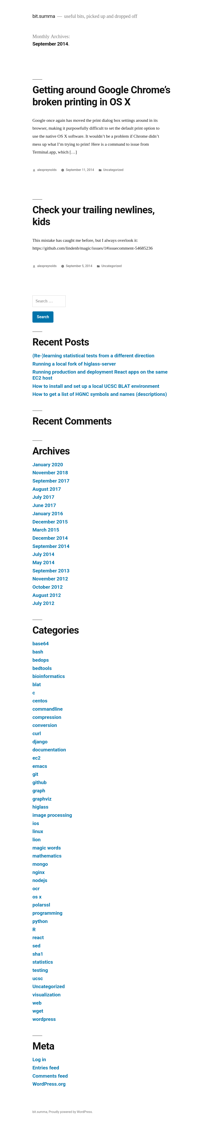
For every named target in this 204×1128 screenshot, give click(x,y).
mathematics (47, 856)
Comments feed (50, 1076)
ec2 (36, 758)
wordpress (44, 1019)
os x (36, 897)
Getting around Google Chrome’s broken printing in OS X (101, 96)
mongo (40, 864)
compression (46, 717)
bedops (40, 660)
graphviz (42, 799)
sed (36, 946)
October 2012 (47, 587)
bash (37, 652)
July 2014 (43, 554)
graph (38, 791)
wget (37, 1011)
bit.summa (43, 16)
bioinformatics (48, 676)
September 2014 (50, 546)
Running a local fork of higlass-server (74, 364)
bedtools (42, 668)
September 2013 (50, 571)
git (35, 774)
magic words (46, 848)
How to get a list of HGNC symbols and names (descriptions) (99, 394)
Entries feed (45, 1068)
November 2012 (50, 579)
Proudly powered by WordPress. (71, 1112)
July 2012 (43, 603)
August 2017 (46, 489)
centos (39, 701)
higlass (40, 807)
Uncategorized (113, 170)
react (38, 937)
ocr (36, 888)
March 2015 (45, 530)
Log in (39, 1059)
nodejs (39, 880)
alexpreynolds (47, 170)
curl (36, 733)
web (36, 1003)
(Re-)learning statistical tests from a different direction (93, 356)
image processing (52, 815)
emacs (39, 766)
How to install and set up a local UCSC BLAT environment (95, 386)
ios (35, 823)
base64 (40, 643)
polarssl (41, 905)
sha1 (37, 954)
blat (36, 684)
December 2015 (50, 522)
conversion (44, 725)
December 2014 (50, 538)
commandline (47, 709)
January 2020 (47, 464)
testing (40, 970)
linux (37, 831)
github (39, 782)
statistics (42, 962)
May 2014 (43, 562)
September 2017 (50, 481)
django (40, 742)
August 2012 (46, 595)
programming (47, 913)
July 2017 (43, 497)
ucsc (37, 978)
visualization (46, 995)
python (40, 921)
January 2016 (47, 513)
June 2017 (44, 505)
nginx (38, 872)
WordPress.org (49, 1084)
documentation (49, 750)
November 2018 (50, 473)
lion (36, 839)
